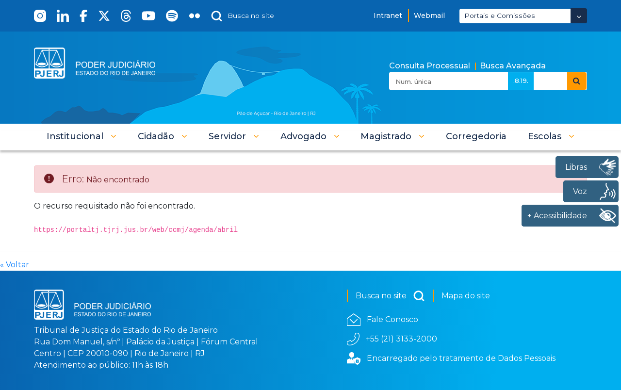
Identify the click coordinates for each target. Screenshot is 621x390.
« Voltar (14, 264)
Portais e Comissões (499, 15)
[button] (81, 136)
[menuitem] (476, 136)
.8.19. (520, 80)
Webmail (429, 15)
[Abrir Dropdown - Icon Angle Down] (579, 15)
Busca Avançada (513, 65)
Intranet (388, 15)
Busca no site (390, 296)
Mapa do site (465, 295)
